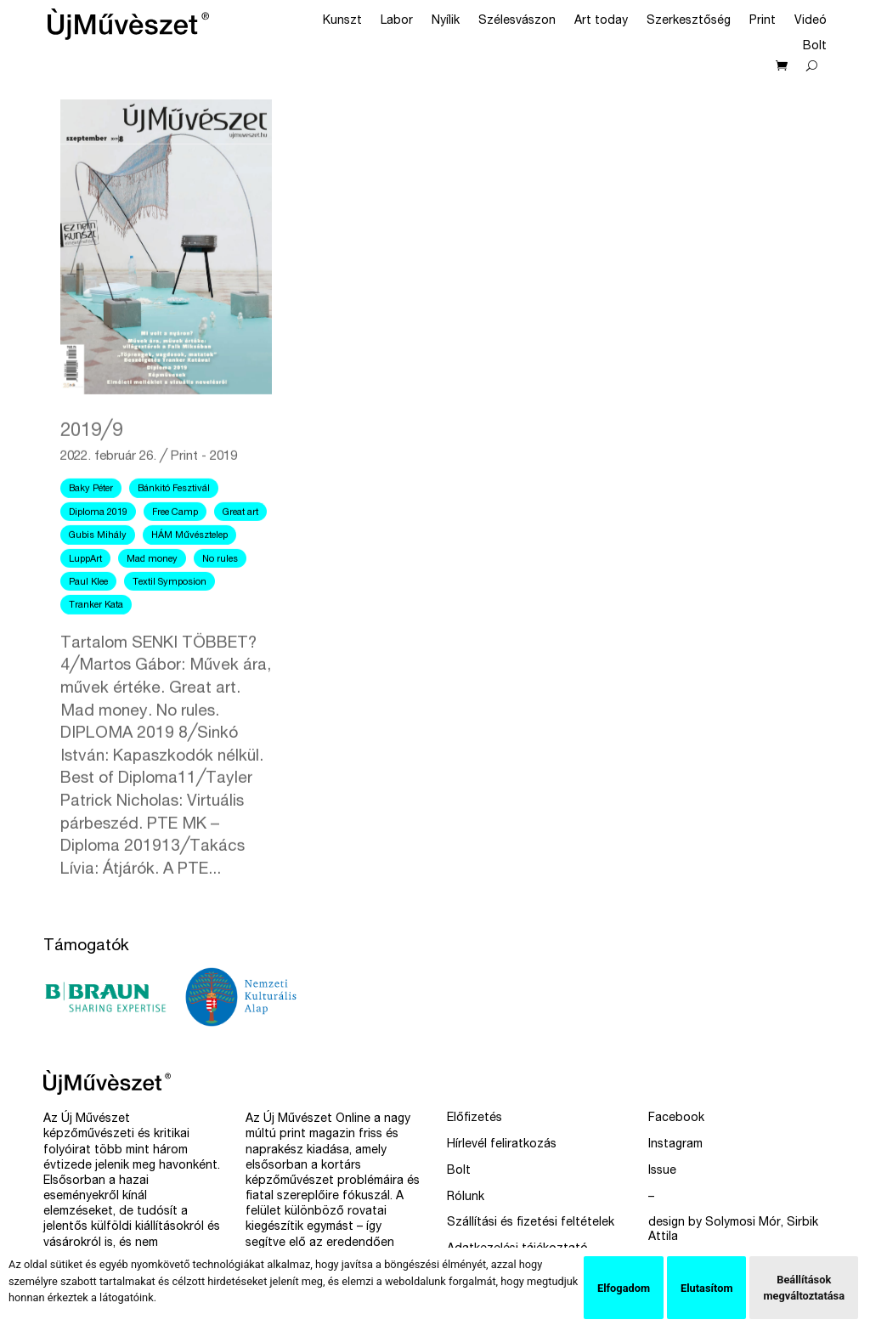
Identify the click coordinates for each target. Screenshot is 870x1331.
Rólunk (465, 1198)
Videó (810, 21)
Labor (397, 21)
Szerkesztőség (689, 21)
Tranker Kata (96, 642)
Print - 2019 (204, 493)
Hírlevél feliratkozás (501, 1145)
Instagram (675, 1145)
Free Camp (175, 548)
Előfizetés (474, 1118)
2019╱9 (91, 467)
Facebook (676, 1118)
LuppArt (85, 595)
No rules (220, 595)
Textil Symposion (169, 618)
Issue (662, 1171)
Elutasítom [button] (706, 1288)
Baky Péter (91, 525)
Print (762, 21)
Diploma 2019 (98, 548)
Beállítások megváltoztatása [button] (804, 1287)
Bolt (815, 47)
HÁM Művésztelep (189, 571)
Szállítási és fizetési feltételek (530, 1223)
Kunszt (342, 21)
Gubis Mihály (98, 571)
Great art (240, 548)
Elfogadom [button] (623, 1288)
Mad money (152, 595)
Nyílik (446, 21)
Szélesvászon (517, 21)
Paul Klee (88, 618)
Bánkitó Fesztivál (174, 525)
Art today (601, 21)
